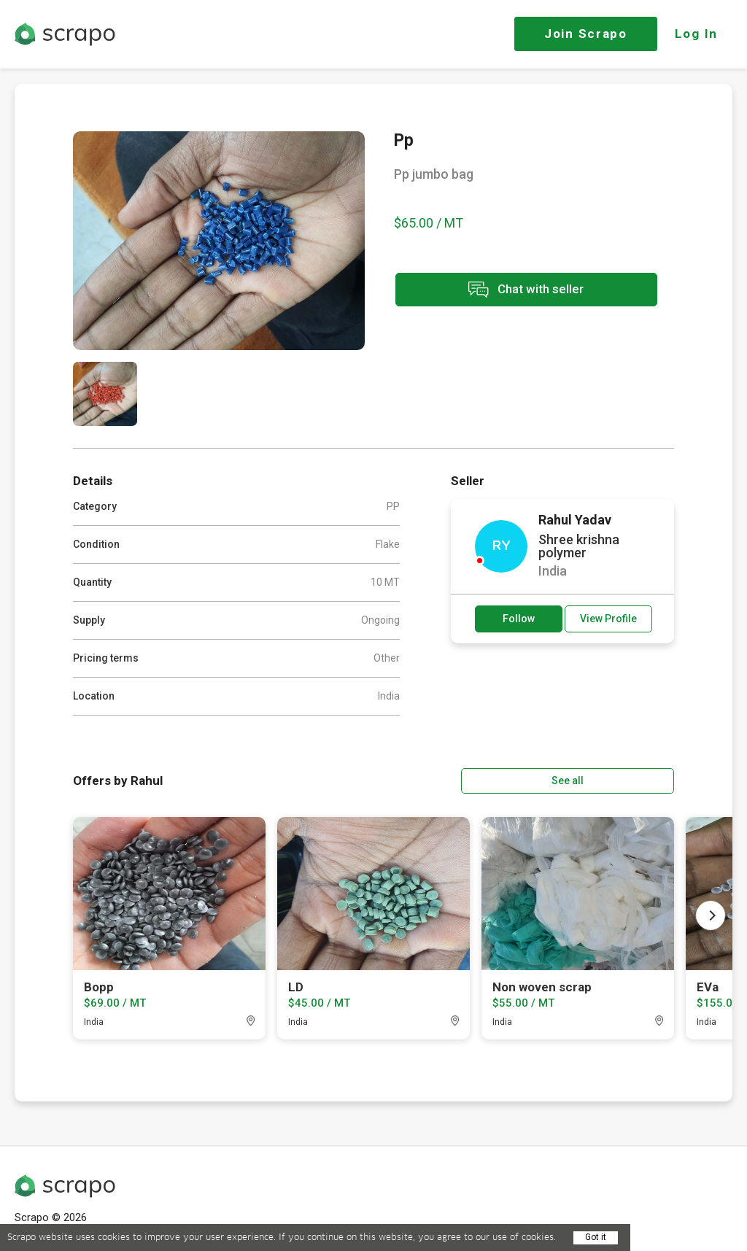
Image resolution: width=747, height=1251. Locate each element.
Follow (519, 618)
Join (585, 33)
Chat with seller (523, 290)
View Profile (608, 618)
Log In (696, 33)
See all (632, 780)
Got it (595, 1237)
